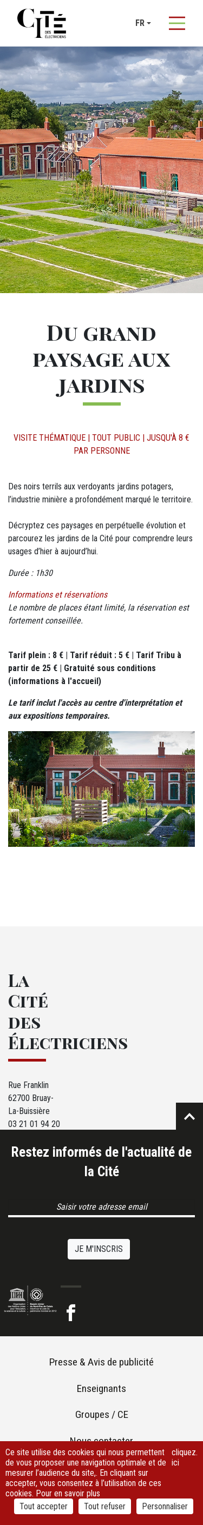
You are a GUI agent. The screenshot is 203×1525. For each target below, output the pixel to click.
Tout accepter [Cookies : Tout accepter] (43, 1506)
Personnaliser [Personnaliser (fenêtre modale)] (165, 1506)
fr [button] (140, 23)
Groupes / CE (101, 1414)
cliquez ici (184, 1457)
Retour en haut (189, 1116)
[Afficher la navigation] (177, 23)
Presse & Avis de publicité (101, 1362)
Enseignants (101, 1388)
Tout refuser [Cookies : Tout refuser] (105, 1506)
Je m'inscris (99, 1249)
